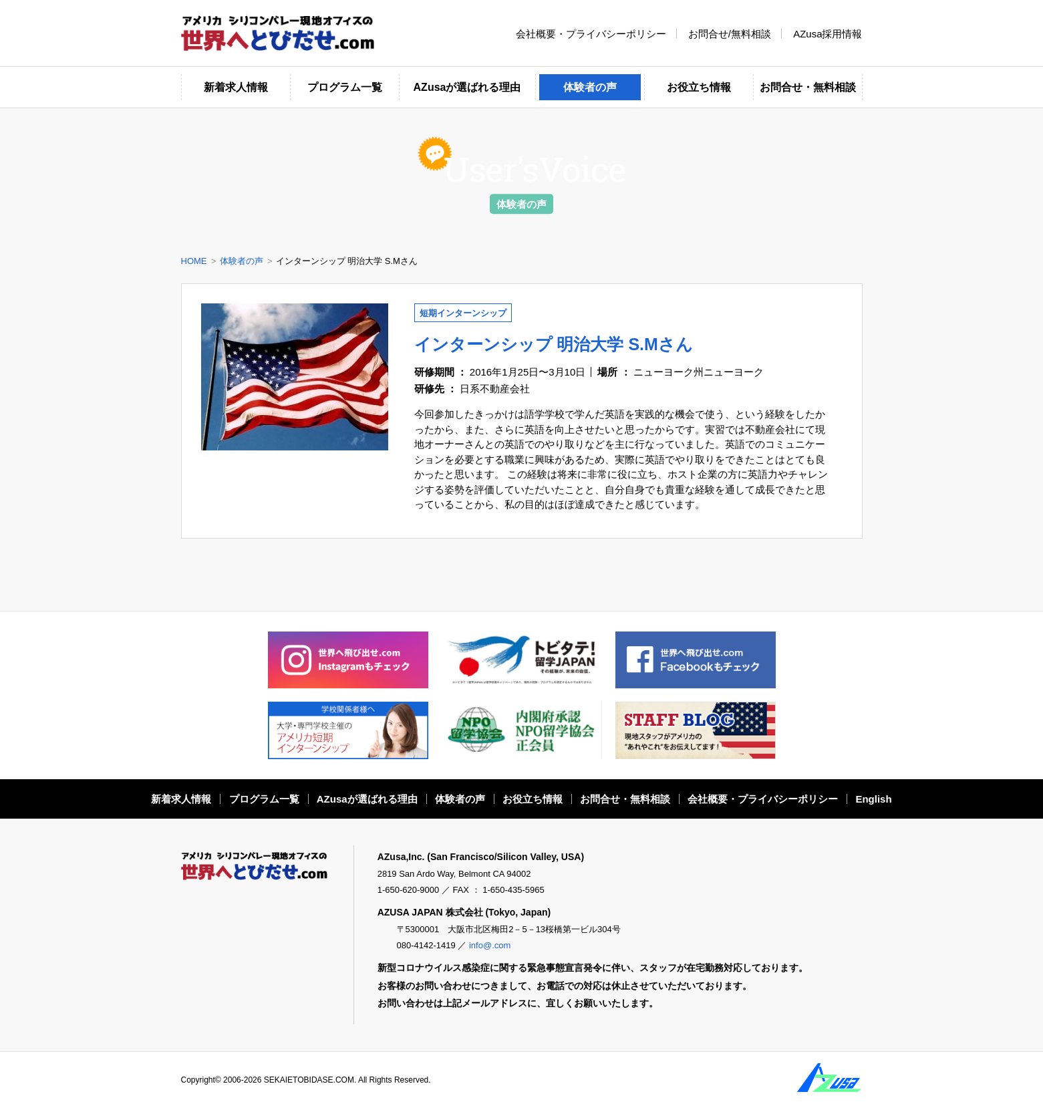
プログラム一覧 (344, 87)
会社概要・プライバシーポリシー (591, 33)
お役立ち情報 (699, 87)
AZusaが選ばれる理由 (467, 87)
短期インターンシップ (463, 313)
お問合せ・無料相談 (808, 87)
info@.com (489, 945)
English (873, 799)
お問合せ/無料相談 (729, 33)
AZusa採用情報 (827, 33)
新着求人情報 (236, 87)
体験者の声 (590, 87)
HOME (194, 261)
